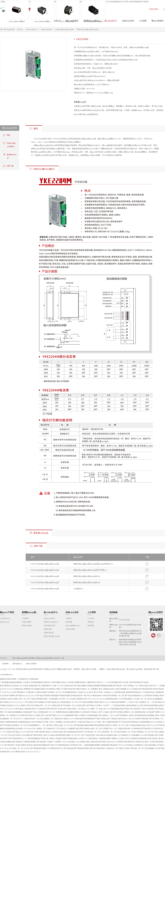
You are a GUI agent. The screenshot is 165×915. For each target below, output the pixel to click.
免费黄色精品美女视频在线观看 (67, 712)
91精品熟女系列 (29, 709)
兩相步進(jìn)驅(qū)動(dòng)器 (87, 29)
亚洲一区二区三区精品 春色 (63, 686)
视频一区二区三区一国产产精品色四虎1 (81, 735)
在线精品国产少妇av (30, 712)
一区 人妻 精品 (47, 725)
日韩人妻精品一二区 (105, 715)
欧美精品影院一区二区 (69, 702)
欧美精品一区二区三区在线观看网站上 (26, 725)
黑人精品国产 (136, 709)
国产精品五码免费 (42, 695)
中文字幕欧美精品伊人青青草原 (66, 745)
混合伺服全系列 (49, 626)
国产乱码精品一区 (67, 705)
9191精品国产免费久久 (154, 712)
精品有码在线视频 (85, 719)
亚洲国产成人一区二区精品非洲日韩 (116, 728)
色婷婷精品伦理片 (111, 699)
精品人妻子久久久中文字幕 (152, 725)
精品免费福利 (99, 725)
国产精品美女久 (54, 702)
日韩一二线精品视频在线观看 (89, 745)
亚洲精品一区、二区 (146, 702)
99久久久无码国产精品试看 (138, 719)
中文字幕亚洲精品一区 (127, 699)
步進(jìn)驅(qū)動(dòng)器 (64, 29)
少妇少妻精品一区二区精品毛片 (51, 719)
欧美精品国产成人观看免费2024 (40, 686)
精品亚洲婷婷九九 (133, 705)
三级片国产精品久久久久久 (54, 715)
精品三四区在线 (92, 742)
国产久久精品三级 (105, 712)
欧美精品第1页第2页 (145, 738)
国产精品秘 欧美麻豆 (82, 748)
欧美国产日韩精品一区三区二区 (52, 692)
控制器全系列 (49, 633)
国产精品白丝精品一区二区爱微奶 (85, 689)
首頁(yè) (20, 29)
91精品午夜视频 (120, 689)
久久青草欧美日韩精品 (150, 695)
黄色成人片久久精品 (20, 686)
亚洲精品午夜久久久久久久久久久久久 (90, 699)
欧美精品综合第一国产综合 (80, 695)
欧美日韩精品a (85, 728)
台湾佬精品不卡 (139, 745)
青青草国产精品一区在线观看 (46, 699)
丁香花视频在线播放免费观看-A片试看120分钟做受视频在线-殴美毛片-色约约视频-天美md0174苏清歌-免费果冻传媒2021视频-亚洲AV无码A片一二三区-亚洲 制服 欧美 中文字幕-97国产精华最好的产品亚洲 (74, 682)
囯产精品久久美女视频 (21, 735)
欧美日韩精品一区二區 (115, 695)
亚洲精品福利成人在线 (26, 722)
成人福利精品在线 (138, 712)
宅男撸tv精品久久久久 (101, 702)
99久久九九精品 (156, 722)
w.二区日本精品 (28, 702)
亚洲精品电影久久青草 (75, 738)
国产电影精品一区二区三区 (144, 732)
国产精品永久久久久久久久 (25, 695)
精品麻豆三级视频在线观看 (26, 742)
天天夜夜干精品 (66, 689)
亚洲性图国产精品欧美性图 (60, 695)
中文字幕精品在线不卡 (54, 748)
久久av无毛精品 (132, 689)
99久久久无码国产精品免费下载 (122, 742)
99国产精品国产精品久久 (44, 732)
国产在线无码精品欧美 (133, 695)
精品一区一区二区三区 (21, 748)
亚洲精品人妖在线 (62, 722)
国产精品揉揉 (151, 745)
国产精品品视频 (80, 686)
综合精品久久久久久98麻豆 (15, 705)
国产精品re (126, 709)
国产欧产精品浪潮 (96, 748)
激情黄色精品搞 (11, 722)
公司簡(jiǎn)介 (5, 618)
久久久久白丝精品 (68, 742)
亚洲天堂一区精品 (76, 722)
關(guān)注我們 (155, 612)
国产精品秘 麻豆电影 (38, 748)
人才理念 (90, 618)
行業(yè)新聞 (26, 622)
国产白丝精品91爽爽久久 (122, 712)
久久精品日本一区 (110, 748)
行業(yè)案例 (70, 629)
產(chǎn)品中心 (31, 29)
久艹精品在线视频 (31, 738)
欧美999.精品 (58, 732)
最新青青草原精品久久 (134, 692)
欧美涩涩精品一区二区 (125, 732)
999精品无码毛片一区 (31, 719)
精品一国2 (101, 722)
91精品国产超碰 (60, 738)
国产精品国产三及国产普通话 (15, 745)
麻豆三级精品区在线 (106, 689)
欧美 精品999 (101, 735)
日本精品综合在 (149, 692)
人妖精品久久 (108, 692)
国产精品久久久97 (90, 722)
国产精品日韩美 (36, 735)
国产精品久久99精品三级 (34, 715)
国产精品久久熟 (104, 742)
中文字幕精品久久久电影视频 (128, 735)
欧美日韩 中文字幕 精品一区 (86, 732)
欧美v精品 (19, 709)
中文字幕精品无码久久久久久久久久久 (25, 752)
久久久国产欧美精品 (147, 735)
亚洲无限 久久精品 (33, 692)
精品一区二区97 (97, 728)
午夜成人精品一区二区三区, (63, 725)
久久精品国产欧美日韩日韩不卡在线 (49, 709)
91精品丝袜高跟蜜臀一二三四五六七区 (124, 702)
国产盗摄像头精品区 (38, 689)
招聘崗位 (90, 622)
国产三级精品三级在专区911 (117, 719)
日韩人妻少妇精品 (32, 705)
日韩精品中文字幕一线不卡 (45, 722)
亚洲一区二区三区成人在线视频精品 (149, 699)
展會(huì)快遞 (27, 626)
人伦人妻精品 (81, 742)
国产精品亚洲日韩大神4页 (148, 689)
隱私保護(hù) (17, 664)
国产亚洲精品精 (69, 732)
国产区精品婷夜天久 (16, 738)
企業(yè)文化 (4, 622)
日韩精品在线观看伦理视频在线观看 (99, 686)
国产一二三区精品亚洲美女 (116, 705)
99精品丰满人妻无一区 (143, 742)
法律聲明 (5, 664)
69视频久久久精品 (117, 738)
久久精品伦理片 (80, 705)
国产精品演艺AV (147, 728)
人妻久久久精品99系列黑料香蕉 (54, 735)
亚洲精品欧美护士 (71, 692)
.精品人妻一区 (104, 709)
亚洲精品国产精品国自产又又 (111, 745)
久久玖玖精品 (128, 745)
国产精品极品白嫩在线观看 (84, 725)
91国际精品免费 (104, 738)
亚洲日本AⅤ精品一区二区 (114, 725)
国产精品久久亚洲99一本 (96, 705)
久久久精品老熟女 (90, 738)
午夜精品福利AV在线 (99, 695)
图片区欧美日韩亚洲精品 (149, 705)
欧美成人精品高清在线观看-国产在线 (40, 745)
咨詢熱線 (113, 612)
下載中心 (69, 618)
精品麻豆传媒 (112, 735)
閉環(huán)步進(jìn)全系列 (52, 622)
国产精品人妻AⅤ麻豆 (46, 738)
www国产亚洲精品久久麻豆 (123, 715)
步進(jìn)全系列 (46, 29)
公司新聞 (25, 618)
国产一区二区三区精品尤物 (50, 705)
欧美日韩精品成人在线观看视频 (137, 722)
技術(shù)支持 (72, 612)
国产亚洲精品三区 (41, 702)
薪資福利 (90, 626)
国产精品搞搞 (69, 748)
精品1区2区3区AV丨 (152, 686)
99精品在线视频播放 (14, 712)
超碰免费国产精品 (71, 715)
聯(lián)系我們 (31, 664)
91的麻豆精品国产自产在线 (116, 722)
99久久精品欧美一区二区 (107, 732)
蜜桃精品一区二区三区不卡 (12, 719)
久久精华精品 (135, 728)
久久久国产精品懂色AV (17, 692)
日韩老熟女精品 (119, 692)
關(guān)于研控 (7, 612)
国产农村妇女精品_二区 (72, 709)
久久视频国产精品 (72, 728)
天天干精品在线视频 (85, 702)
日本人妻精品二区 (38, 728)
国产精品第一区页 (120, 686)
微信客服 (69, 622)
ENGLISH (153, 9)
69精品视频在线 (116, 709)
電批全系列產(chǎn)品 (52, 636)
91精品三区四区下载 (125, 748)
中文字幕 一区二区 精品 (67, 699)
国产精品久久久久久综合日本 (23, 732)
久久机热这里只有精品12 (89, 712)
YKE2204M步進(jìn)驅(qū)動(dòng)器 (44, 564)
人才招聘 (91, 612)
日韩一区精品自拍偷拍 (133, 725)
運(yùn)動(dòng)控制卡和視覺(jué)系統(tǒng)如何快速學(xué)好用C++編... (38, 658)
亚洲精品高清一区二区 (46, 712)
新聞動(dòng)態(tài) (30, 612)
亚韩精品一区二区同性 (135, 686)
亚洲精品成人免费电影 (22, 689)
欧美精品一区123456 (23, 728)
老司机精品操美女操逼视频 (144, 715)
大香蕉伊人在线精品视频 (88, 715)
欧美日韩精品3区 (6, 686)
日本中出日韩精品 (131, 738)
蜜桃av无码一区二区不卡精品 (24, 699)
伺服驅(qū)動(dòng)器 (64, 669)
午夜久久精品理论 (148, 709)
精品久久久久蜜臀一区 (89, 709)
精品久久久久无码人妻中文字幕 (90, 692)
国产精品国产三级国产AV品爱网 (49, 742)
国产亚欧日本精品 (99, 719)
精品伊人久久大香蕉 (71, 719)
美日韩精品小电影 (53, 689)
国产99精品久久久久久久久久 (10, 702)
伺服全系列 (48, 629)
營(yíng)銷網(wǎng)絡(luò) (74, 626)
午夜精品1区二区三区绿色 (55, 728)
